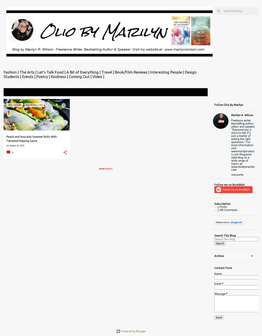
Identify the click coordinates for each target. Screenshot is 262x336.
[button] (65, 152)
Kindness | (60, 76)
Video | (98, 76)
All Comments (227, 209)
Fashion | (12, 72)
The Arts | (28, 72)
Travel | (108, 72)
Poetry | (43, 76)
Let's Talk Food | (51, 72)
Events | (29, 76)
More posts (105, 169)
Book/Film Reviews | (132, 72)
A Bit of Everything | (83, 72)
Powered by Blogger (131, 331)
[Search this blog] (240, 11)
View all (200, 92)
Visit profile (237, 174)
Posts (222, 206)
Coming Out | (80, 76)
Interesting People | (167, 72)
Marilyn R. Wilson (242, 115)
